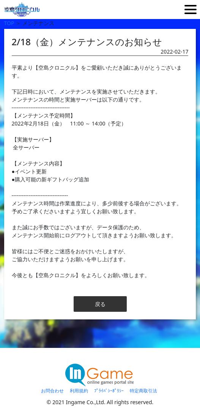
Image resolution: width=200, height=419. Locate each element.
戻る (100, 304)
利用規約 (79, 390)
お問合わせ (52, 390)
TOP (9, 23)
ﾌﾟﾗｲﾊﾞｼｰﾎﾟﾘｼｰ (109, 390)
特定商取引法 (143, 390)
